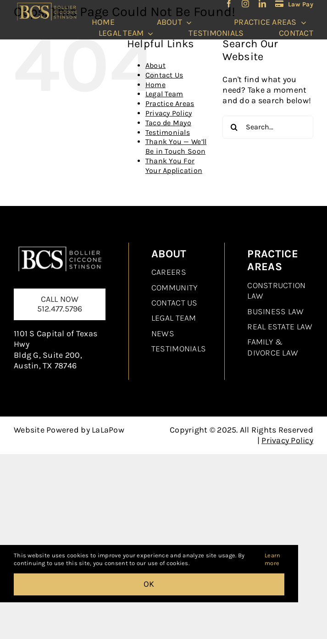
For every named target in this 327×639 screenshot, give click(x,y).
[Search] (233, 127)
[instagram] (245, 3)
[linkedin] (262, 3)
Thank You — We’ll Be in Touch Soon (176, 146)
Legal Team (164, 93)
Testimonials (167, 132)
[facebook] (229, 3)
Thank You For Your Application (173, 165)
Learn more (272, 559)
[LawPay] (294, 4)
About (155, 65)
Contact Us (164, 75)
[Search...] (267, 127)
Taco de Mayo (168, 122)
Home (155, 84)
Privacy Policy (168, 113)
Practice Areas (169, 103)
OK (149, 584)
